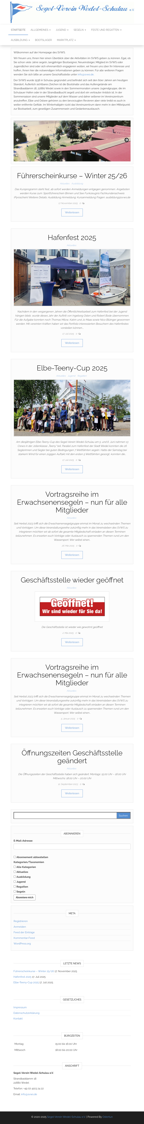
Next (126, 140)
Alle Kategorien (25, 867)
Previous (17, 140)
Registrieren (21, 921)
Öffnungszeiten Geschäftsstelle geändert (72, 757)
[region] (72, 140)
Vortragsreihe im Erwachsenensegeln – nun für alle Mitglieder (72, 502)
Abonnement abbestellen (31, 857)
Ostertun (108, 1116)
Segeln (80, 29)
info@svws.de (86, 74)
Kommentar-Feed (24, 938)
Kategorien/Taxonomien (29, 862)
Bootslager (43, 40)
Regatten (82, 376)
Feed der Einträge (24, 932)
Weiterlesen (72, 212)
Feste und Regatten (106, 29)
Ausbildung (20, 40)
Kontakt (18, 1018)
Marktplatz (66, 40)
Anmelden (20, 926)
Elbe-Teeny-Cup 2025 (72, 368)
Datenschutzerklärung (26, 1013)
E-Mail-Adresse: (23, 840)
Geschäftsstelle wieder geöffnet (72, 580)
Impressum (20, 1007)
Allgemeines (41, 29)
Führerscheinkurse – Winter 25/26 (72, 176)
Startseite (18, 29)
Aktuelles (64, 183)
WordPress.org (22, 943)
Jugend (62, 29)
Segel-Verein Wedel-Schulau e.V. (66, 1116)
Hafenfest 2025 (72, 237)
